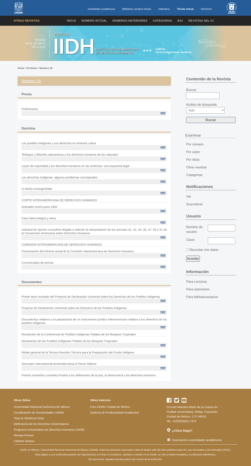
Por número (195, 144)
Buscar (203, 93)
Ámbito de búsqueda (205, 108)
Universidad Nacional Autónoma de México (42, 406)
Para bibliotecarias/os (202, 297)
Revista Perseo (24, 435)
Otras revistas (27, 20)
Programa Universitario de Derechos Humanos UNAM (49, 429)
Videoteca (164, 8)
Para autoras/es (198, 289)
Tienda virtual (185, 8)
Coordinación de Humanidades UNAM (39, 412)
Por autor (193, 152)
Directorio (206, 8)
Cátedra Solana (24, 441)
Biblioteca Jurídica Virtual (136, 8)
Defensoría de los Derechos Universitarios (41, 424)
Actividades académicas (101, 8)
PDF (163, 113)
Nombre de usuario (194, 229)
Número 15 (46, 68)
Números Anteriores (129, 20)
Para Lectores (196, 281)
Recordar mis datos (203, 250)
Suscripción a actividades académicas (194, 440)
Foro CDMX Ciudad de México (110, 406)
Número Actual (94, 20)
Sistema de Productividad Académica (114, 412)
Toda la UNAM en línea (29, 418)
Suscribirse (194, 204)
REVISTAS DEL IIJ (201, 20)
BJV (180, 20)
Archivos (31, 68)
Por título (193, 159)
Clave (190, 240)
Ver (188, 196)
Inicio (71, 20)
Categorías (162, 20)
